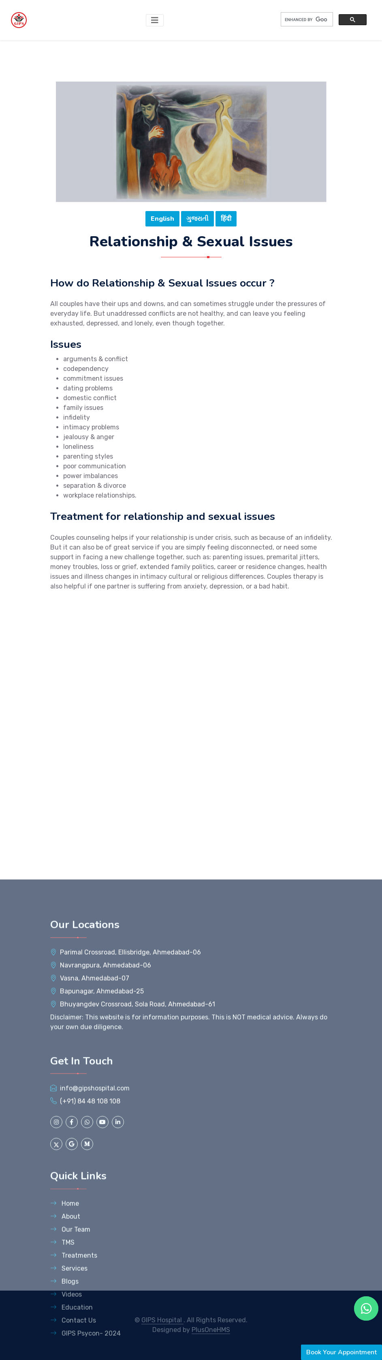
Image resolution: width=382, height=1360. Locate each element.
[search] (306, 19)
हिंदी (226, 219)
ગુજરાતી (197, 219)
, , (130, 1146)
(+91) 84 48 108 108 (90, 1296)
